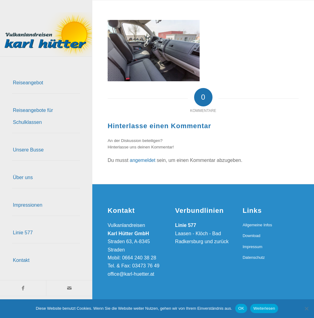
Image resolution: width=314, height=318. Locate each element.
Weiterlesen (264, 308)
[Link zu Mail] (69, 288)
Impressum (252, 246)
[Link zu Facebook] (23, 288)
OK (241, 308)
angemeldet (142, 160)
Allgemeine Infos (257, 225)
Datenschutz (254, 257)
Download (251, 235)
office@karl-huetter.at (131, 274)
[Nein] (306, 308)
